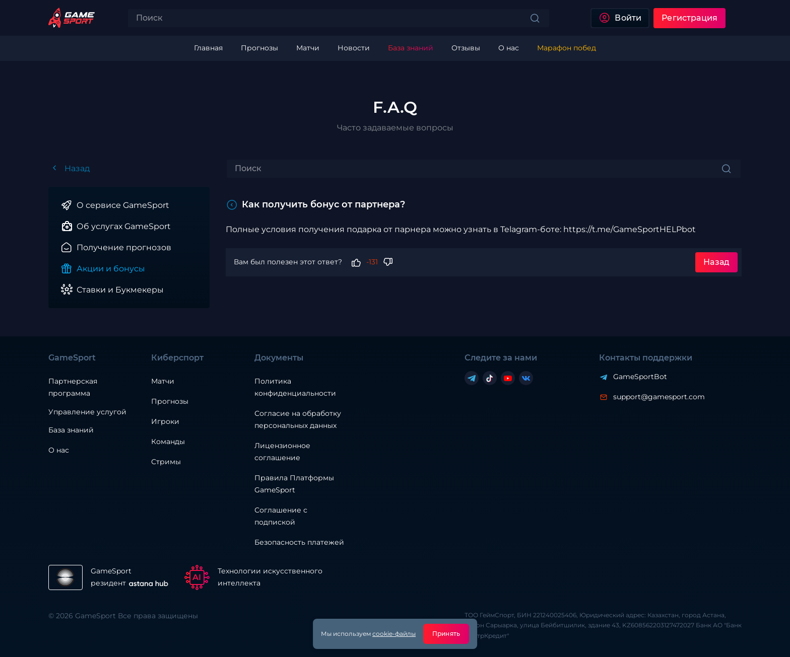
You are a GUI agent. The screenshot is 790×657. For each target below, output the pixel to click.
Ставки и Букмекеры (120, 290)
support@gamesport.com (659, 396)
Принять (446, 633)
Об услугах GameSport (124, 226)
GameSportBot (640, 376)
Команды (168, 441)
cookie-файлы (394, 633)
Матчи (162, 381)
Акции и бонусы (111, 268)
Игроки (165, 421)
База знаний (71, 429)
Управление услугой (87, 412)
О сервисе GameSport (123, 205)
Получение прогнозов (124, 247)
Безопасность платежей (299, 542)
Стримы (166, 461)
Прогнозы (169, 401)
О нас (58, 450)
